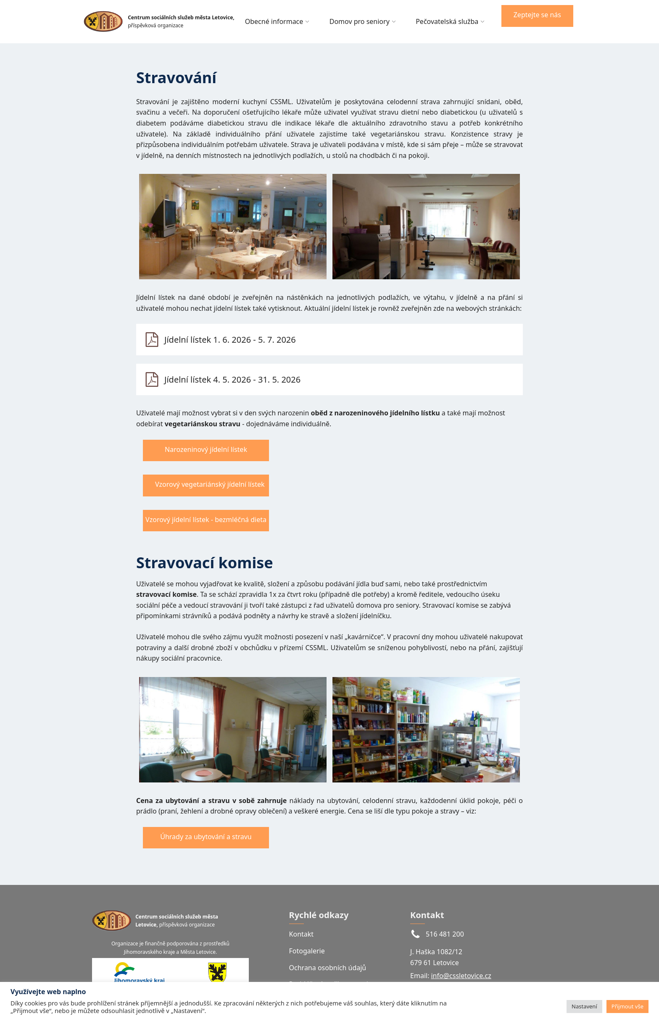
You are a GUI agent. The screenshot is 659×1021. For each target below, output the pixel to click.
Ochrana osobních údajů (327, 967)
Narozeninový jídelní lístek (206, 449)
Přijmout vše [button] (627, 1006)
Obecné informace (277, 21)
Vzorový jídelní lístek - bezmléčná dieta (205, 519)
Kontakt (301, 934)
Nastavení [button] (584, 1006)
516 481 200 (445, 934)
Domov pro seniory (362, 21)
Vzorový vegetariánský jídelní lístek (209, 484)
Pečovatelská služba (450, 21)
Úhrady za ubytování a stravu (206, 836)
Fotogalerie (307, 950)
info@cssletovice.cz (461, 975)
